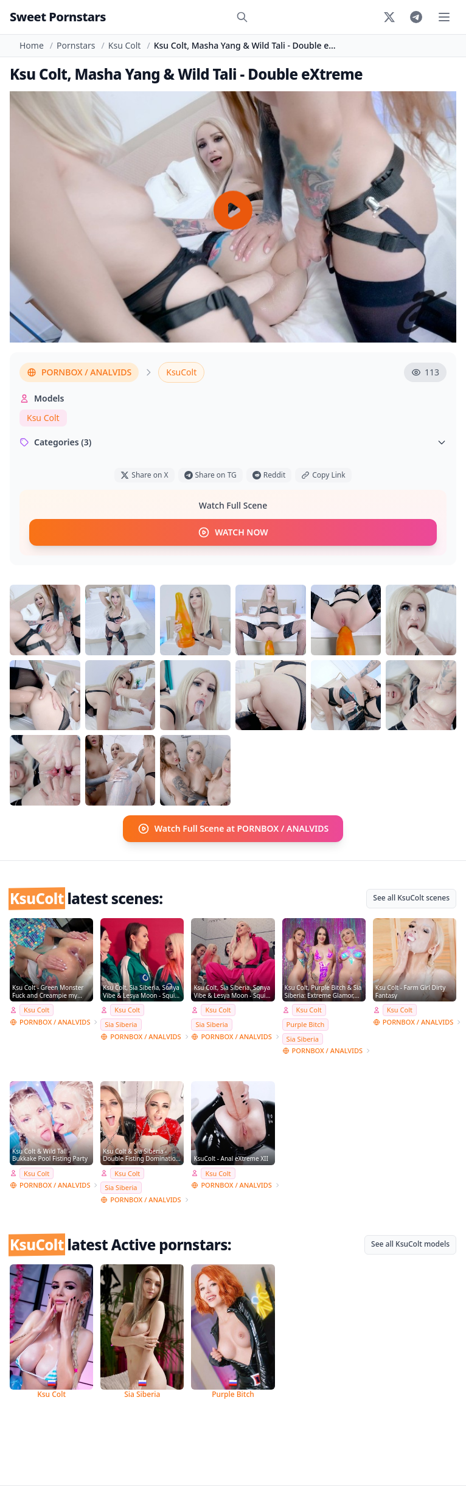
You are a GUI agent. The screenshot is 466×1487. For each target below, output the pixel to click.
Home (31, 45)
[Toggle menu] (444, 17)
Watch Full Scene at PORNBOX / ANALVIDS (233, 829)
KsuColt (181, 372)
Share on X (144, 475)
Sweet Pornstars (58, 17)
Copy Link (323, 475)
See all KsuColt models (410, 1244)
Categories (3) (233, 442)
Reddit (268, 475)
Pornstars (76, 45)
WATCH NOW (233, 532)
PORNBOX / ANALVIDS (79, 372)
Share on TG (210, 475)
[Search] (242, 17)
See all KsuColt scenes (411, 898)
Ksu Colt (124, 45)
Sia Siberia (121, 1024)
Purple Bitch (306, 1024)
